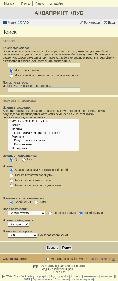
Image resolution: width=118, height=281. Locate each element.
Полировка (43, 148)
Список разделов (16, 258)
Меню (12, 22)
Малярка (43, 137)
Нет (27, 159)
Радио (39, 3)
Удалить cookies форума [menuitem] (67, 258)
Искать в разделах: (17, 107)
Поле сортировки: (16, 209)
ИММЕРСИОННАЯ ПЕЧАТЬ (43, 121)
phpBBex (38, 266)
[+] (3, 276)
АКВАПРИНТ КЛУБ (59, 13)
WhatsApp (57, 3)
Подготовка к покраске (43, 141)
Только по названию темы (30, 180)
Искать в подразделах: (20, 155)
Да (14, 159)
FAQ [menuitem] (26, 22)
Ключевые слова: (16, 48)
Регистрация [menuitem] (92, 22)
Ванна (43, 125)
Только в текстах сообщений (32, 175)
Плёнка (43, 129)
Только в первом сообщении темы (36, 185)
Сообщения (20, 201)
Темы (41, 201)
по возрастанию (62, 212)
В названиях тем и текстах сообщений (39, 169)
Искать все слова (24, 70)
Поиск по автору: (15, 82)
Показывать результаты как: (24, 198)
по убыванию (91, 212)
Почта (25, 3)
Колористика (43, 144)
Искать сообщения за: (19, 220)
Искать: (8, 166)
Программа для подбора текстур (43, 133)
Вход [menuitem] (111, 22)
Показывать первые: (18, 231)
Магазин (9, 3)
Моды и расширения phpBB (59, 269)
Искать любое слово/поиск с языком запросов (44, 75)
